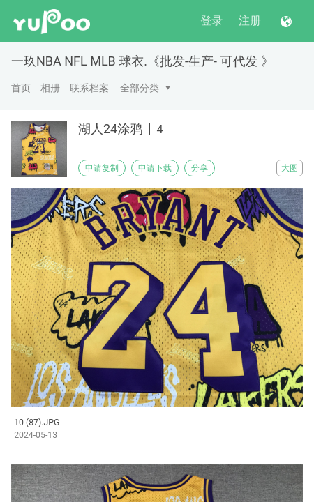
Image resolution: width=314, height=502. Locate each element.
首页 (21, 87)
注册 (250, 20)
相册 (50, 87)
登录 (211, 20)
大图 (289, 168)
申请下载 (155, 168)
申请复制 (102, 168)
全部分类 (139, 87)
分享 (199, 168)
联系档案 (89, 87)
